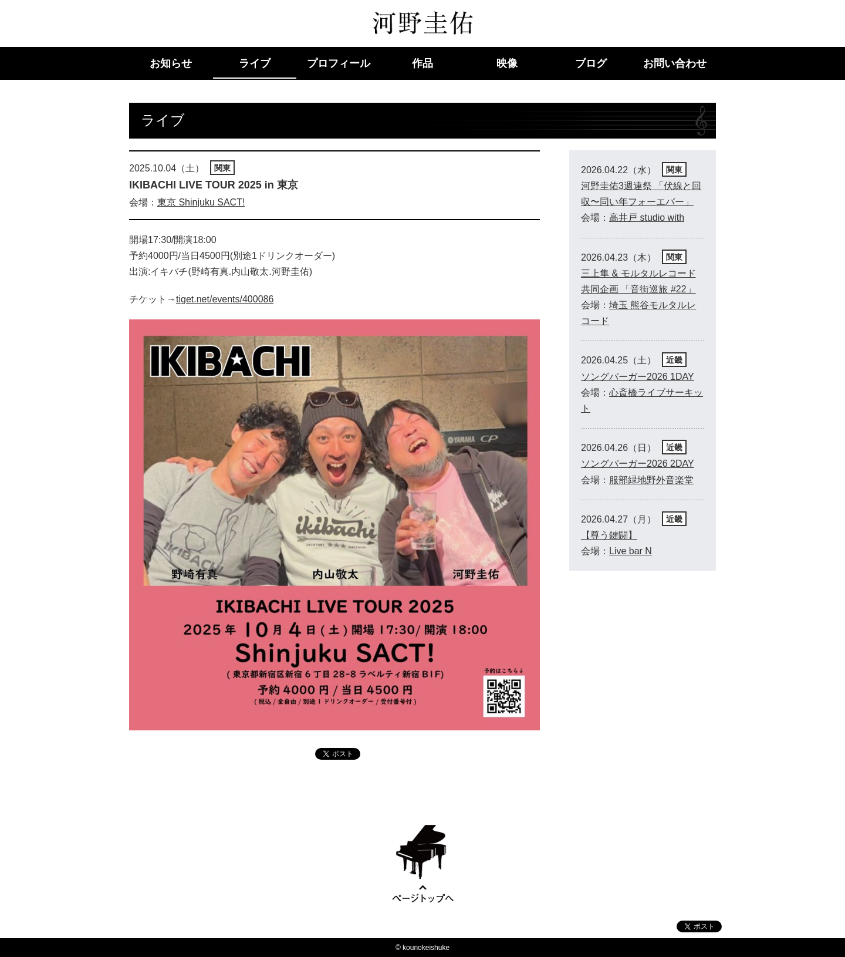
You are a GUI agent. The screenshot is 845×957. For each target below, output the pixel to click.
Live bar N (630, 551)
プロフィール (338, 63)
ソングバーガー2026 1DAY (637, 377)
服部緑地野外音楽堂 (651, 480)
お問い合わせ (675, 63)
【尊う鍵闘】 (609, 535)
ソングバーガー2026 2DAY (637, 464)
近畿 (674, 360)
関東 (222, 168)
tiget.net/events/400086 (224, 299)
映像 (507, 63)
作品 (422, 63)
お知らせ (171, 63)
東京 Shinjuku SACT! (201, 202)
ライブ (255, 63)
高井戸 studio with (646, 218)
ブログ (591, 63)
